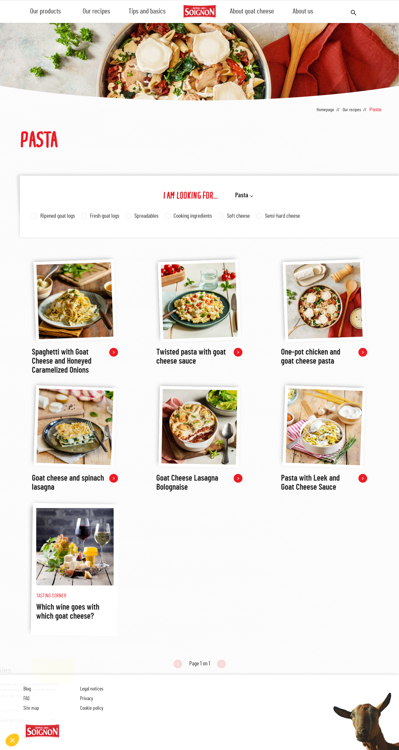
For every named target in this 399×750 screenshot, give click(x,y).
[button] (12, 740)
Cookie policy (91, 708)
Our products (45, 11)
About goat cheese (252, 11)
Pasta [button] (241, 195)
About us (303, 11)
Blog (27, 689)
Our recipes (96, 11)
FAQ (26, 698)
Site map (31, 708)
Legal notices (91, 689)
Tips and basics (147, 11)
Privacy (86, 698)
